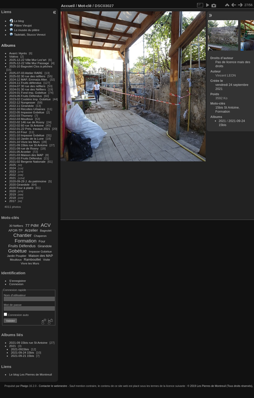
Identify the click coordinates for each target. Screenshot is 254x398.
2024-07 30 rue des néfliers (27, 86)
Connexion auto (16, 314)
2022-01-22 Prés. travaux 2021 (29, 128)
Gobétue (17, 251)
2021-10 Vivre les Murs (24, 141)
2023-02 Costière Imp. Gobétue (30, 99)
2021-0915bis (20, 349)
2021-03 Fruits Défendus (25, 158)
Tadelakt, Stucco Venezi (30, 34)
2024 (12, 168)
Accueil (68, 6)
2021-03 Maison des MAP (26, 155)
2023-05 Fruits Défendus (25, 95)
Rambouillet (32, 259)
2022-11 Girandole (21, 105)
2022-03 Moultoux (21, 118)
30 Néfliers (16, 225)
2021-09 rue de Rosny (24, 148)
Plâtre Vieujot (23, 25)
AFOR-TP (15, 230)
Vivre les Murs (30, 263)
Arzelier (31, 230)
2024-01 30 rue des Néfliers (28, 89)
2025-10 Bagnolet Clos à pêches (30, 66)
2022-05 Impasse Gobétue (26, 112)
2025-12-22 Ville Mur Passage (29, 63)
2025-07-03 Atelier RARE (26, 72)
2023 (12, 171)
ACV (46, 225)
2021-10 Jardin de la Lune (26, 138)
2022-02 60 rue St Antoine (26, 125)
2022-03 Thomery (21, 115)
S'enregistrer (17, 280)
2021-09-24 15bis (22, 352)
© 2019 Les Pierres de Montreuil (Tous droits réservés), (220, 385)
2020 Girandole (19, 184)
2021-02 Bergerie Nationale (27, 161)
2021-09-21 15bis (22, 355)
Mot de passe (13, 304)
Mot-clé (84, 6)
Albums (8, 45)
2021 (12, 178)
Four (42, 241)
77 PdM (32, 225)
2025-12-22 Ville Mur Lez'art (27, 59)
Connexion (16, 284)
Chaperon (40, 235)
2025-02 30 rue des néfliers (27, 76)
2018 (12, 197)
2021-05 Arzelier (20, 151)
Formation (25, 240)
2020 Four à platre (21, 187)
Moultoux (16, 259)
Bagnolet (45, 230)
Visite (46, 259)
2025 (12, 164)
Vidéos (13, 56)
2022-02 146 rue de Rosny (26, 122)
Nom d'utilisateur (15, 295)
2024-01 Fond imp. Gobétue (27, 92)
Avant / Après (18, 53)
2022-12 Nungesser (22, 102)
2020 (12, 191)
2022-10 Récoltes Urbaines (27, 109)
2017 (12, 201)
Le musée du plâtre (27, 30)
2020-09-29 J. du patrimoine (27, 181)
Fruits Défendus (22, 246)
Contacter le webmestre (53, 385)
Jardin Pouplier (16, 255)
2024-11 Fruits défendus (25, 82)
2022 (12, 174)
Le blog (19, 20)
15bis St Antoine (227, 107)
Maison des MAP (40, 256)
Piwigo (24, 385)
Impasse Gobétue (40, 251)
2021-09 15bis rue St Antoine (28, 145)
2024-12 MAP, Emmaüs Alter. (28, 79)
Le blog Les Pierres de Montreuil (30, 374)
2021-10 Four (18, 132)
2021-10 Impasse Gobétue (26, 135)
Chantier (22, 235)
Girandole (45, 246)
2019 (12, 194)
